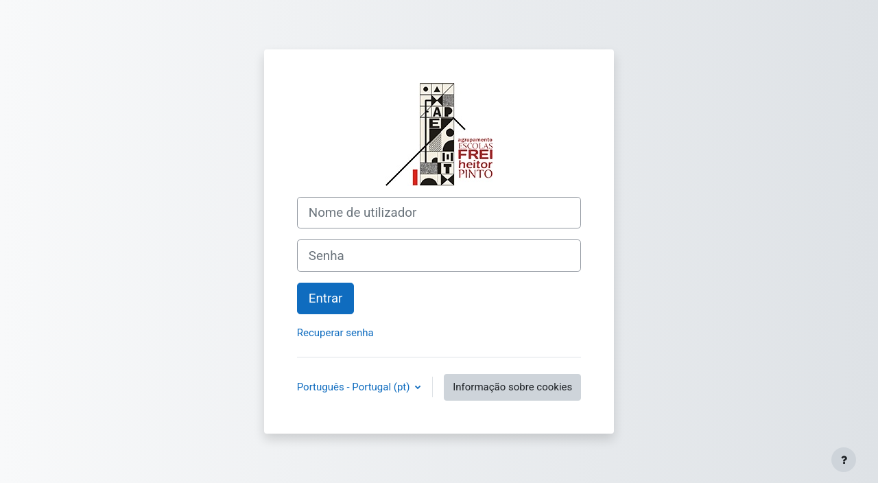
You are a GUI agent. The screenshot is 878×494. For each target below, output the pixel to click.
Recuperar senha (335, 333)
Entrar (326, 298)
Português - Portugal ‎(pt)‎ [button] (354, 387)
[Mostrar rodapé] (843, 459)
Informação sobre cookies (512, 387)
